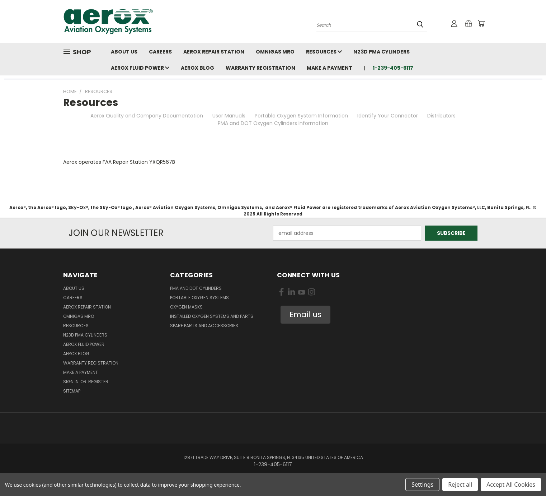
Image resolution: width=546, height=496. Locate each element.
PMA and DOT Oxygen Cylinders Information (273, 123)
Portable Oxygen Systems (199, 298)
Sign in (71, 382)
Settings (422, 484)
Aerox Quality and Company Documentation (146, 115)
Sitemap (71, 391)
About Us (124, 51)
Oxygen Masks (186, 307)
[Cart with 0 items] (481, 23)
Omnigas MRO (275, 51)
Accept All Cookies (510, 484)
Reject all (460, 484)
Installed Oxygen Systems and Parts (211, 316)
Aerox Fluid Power (140, 67)
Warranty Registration (260, 67)
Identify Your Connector (387, 115)
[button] (305, 315)
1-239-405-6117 (393, 67)
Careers (160, 51)
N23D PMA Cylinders (381, 51)
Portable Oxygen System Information (301, 115)
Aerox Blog (197, 67)
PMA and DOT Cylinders (196, 288)
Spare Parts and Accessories (204, 326)
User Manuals (228, 115)
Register (98, 382)
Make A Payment (329, 67)
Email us (305, 314)
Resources (324, 51)
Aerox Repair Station (213, 51)
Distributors (441, 115)
